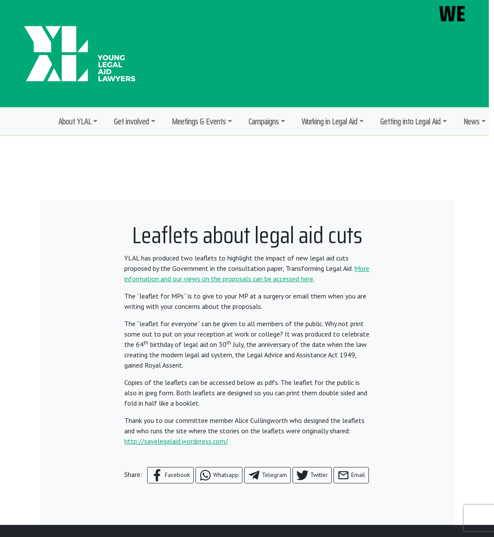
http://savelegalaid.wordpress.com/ (176, 441)
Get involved (131, 121)
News (471, 121)
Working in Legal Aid (329, 121)
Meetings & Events (199, 121)
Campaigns (264, 121)
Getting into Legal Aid (410, 121)
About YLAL (74, 121)
